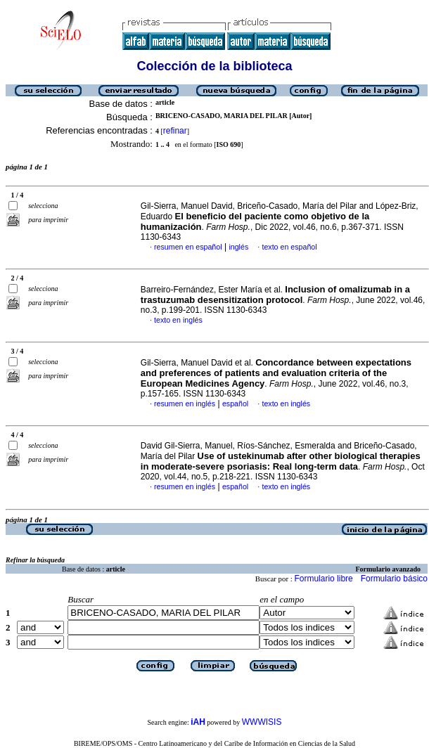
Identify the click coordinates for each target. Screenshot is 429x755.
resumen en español (188, 247)
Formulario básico (394, 578)
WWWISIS (262, 722)
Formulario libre (323, 578)
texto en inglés (178, 320)
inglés (238, 247)
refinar (175, 131)
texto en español (289, 247)
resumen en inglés (184, 403)
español (235, 403)
